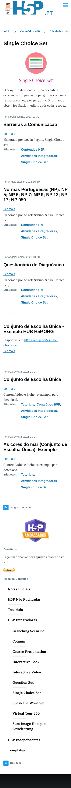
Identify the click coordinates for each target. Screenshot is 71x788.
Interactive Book (26, 662)
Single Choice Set (34, 162)
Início (6, 31)
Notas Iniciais (19, 589)
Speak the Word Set (28, 703)
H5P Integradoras (22, 620)
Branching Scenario (28, 631)
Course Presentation (29, 651)
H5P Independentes (24, 740)
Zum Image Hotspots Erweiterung (29, 726)
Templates (16, 750)
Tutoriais (27, 404)
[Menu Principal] (65, 5)
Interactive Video (26, 672)
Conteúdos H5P (30, 31)
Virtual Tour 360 (26, 713)
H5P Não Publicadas (24, 599)
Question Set (23, 682)
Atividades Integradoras (39, 155)
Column (18, 641)
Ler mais (9, 133)
